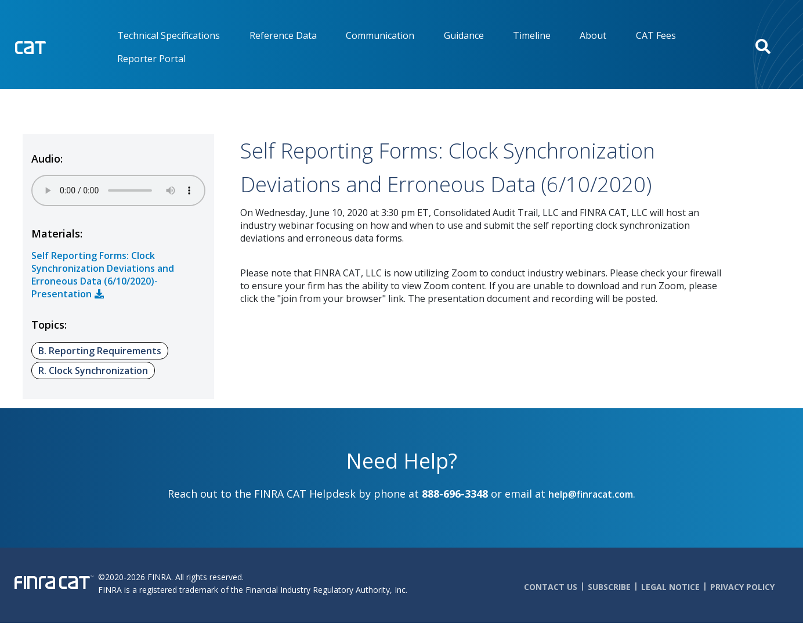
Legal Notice (670, 586)
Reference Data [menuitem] (283, 35)
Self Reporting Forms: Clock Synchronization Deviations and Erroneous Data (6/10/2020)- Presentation (102, 274)
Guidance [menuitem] (464, 35)
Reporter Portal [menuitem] (151, 58)
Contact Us (550, 586)
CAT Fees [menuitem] (656, 35)
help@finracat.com (590, 494)
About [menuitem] (593, 35)
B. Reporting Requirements (99, 350)
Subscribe (609, 586)
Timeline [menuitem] (532, 35)
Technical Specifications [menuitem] (168, 35)
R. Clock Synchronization (93, 370)
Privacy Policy (742, 586)
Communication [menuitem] (380, 35)
